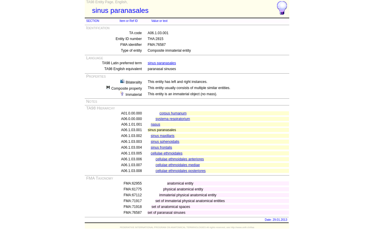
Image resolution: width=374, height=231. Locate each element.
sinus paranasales (162, 63)
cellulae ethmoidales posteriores (180, 171)
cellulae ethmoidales (167, 153)
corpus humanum (173, 113)
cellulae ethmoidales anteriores (179, 159)
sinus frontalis (161, 147)
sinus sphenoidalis (165, 142)
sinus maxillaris (162, 136)
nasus (155, 124)
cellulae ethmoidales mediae (177, 165)
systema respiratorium (172, 119)
